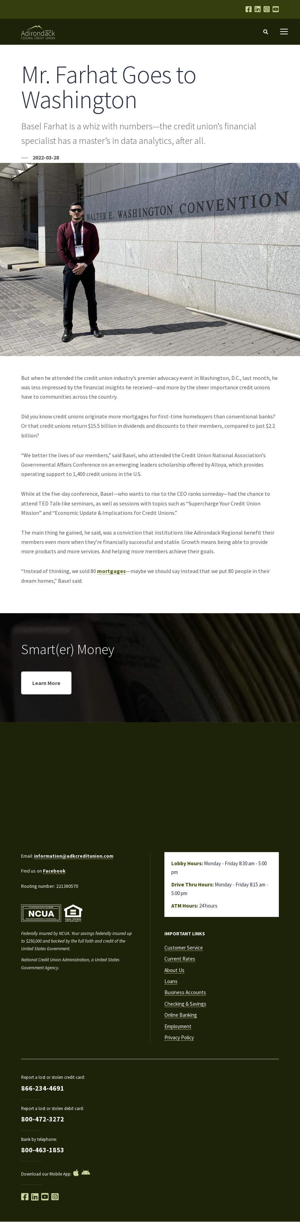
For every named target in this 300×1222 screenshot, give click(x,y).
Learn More (46, 682)
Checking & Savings (185, 1003)
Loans (171, 981)
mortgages (111, 570)
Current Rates (179, 958)
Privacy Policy (179, 1037)
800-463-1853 (42, 1149)
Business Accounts (185, 992)
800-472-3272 (42, 1119)
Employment (177, 1026)
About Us (174, 970)
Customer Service (183, 947)
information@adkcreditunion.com (73, 856)
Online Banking (180, 1015)
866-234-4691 (42, 1088)
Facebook (54, 871)
